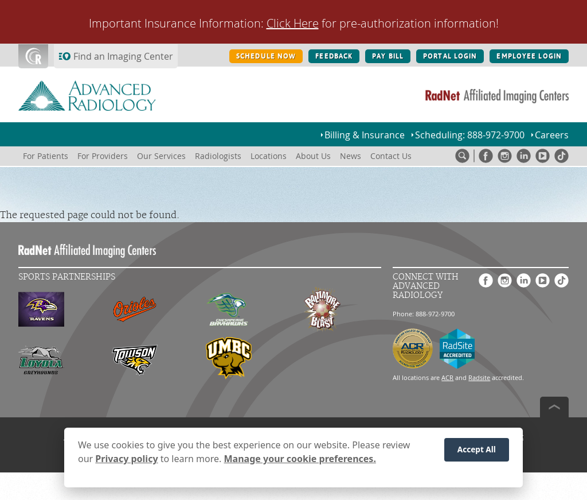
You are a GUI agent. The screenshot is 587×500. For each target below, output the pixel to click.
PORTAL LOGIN (450, 56)
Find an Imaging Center (123, 56)
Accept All (476, 452)
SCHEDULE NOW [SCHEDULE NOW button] (266, 56)
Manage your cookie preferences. (300, 462)
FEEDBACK (334, 56)
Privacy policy (126, 462)
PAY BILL (388, 56)
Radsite (479, 377)
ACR (447, 377)
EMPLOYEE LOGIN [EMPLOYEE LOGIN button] (529, 56)
